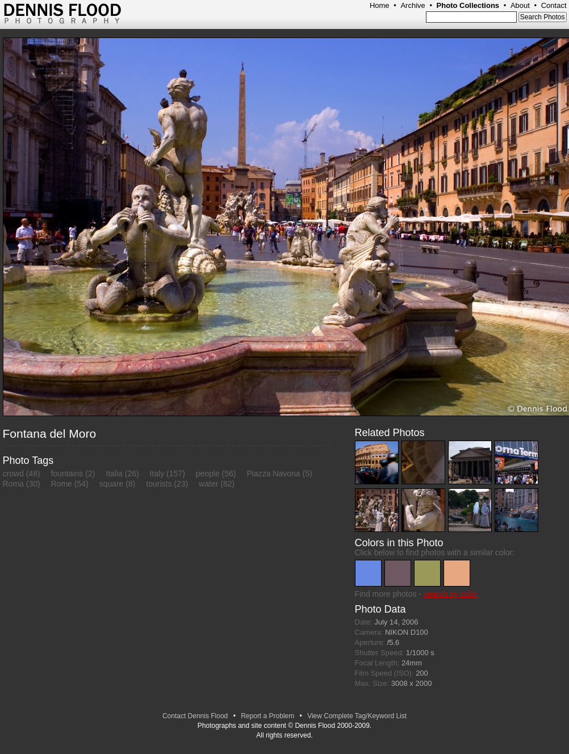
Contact (554, 5)
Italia (114, 473)
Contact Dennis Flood (195, 716)
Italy (157, 473)
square (111, 483)
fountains (67, 473)
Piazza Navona (273, 473)
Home (380, 5)
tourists (158, 483)
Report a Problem (267, 716)
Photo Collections (468, 5)
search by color (450, 593)
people (208, 473)
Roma (13, 483)
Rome (61, 483)
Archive (412, 5)
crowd (13, 473)
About (520, 5)
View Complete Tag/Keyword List (357, 716)
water (208, 483)
